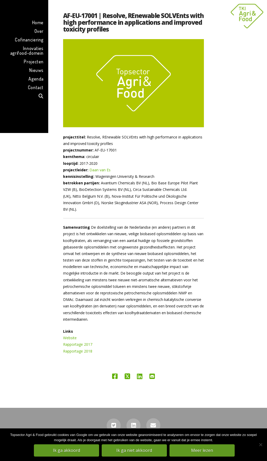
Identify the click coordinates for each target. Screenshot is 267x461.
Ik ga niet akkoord (135, 451)
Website (70, 337)
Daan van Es (100, 169)
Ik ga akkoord (67, 451)
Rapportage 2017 (77, 344)
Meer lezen (203, 451)
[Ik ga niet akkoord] (260, 445)
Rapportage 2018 (77, 351)
